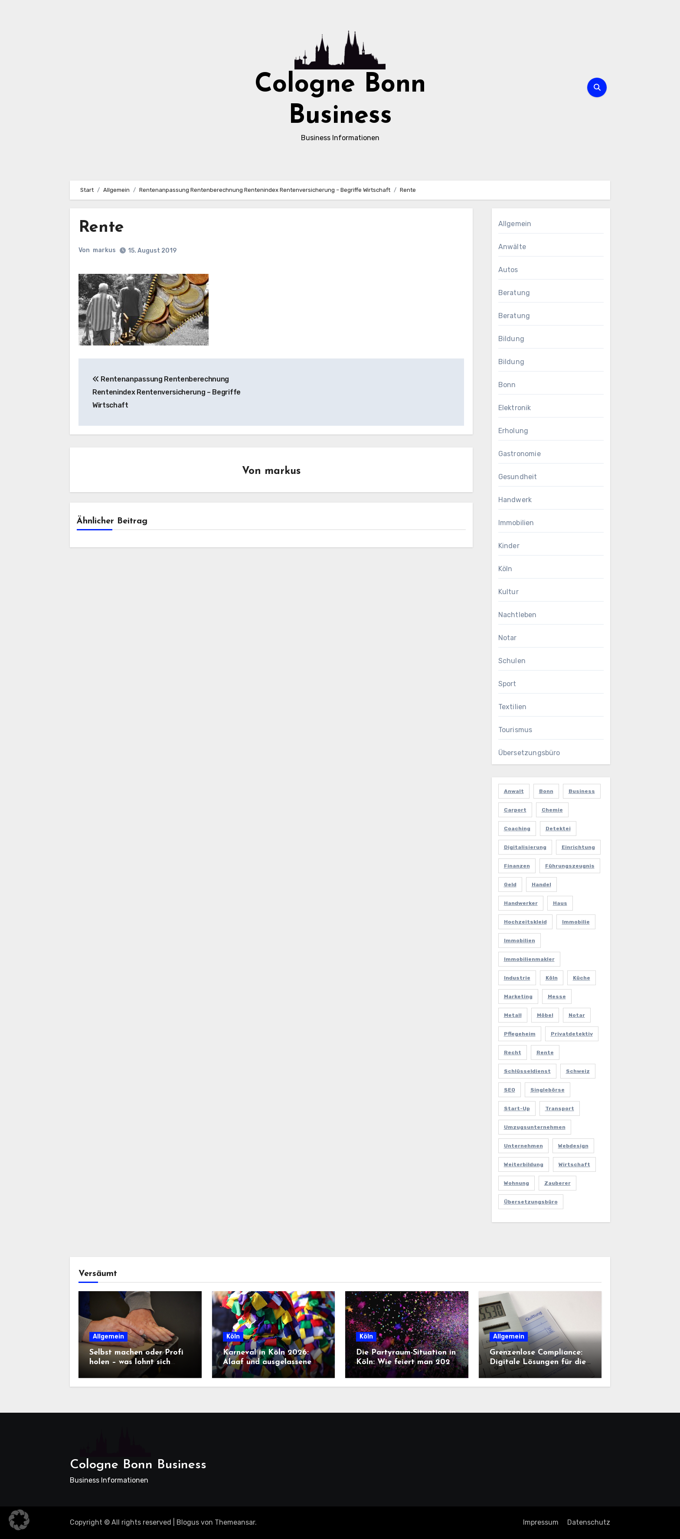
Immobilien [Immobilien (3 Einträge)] (519, 940)
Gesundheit (517, 477)
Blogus (188, 1522)
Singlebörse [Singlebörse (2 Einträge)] (547, 1090)
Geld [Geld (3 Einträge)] (510, 884)
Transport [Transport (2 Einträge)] (559, 1108)
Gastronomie (519, 454)
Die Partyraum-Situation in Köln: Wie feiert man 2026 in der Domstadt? (406, 1361)
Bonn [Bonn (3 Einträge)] (546, 791)
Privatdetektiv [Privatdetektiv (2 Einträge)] (572, 1034)
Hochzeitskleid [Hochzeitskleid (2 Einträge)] (525, 922)
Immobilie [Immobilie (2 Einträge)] (576, 922)
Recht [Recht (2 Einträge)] (512, 1052)
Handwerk (515, 500)
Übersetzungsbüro (529, 753)
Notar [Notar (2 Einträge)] (577, 1015)
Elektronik (514, 408)
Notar (507, 638)
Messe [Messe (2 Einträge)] (557, 996)
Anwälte (512, 247)
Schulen (512, 661)
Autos (508, 270)
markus (104, 250)
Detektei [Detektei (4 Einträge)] (558, 828)
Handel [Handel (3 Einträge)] (541, 884)
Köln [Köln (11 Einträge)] (552, 978)
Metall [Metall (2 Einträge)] (513, 1015)
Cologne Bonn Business (138, 1465)
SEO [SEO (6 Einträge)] (509, 1090)
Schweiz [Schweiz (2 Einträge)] (578, 1071)
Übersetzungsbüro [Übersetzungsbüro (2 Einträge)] (531, 1202)
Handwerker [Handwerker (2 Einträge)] (521, 903)
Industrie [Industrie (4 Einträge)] (517, 978)
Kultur (508, 592)
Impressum (541, 1522)
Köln (505, 569)
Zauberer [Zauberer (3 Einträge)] (557, 1183)
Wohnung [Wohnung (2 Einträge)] (516, 1183)
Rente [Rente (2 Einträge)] (545, 1052)
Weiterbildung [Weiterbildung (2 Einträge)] (523, 1164)
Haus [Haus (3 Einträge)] (560, 903)
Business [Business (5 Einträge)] (582, 791)
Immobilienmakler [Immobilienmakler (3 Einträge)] (529, 959)
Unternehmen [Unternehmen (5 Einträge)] (523, 1146)
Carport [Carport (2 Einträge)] (515, 810)
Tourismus (515, 730)
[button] (19, 1520)
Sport (507, 684)
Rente (101, 227)
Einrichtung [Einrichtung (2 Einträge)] (578, 847)
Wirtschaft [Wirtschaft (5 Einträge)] (574, 1164)
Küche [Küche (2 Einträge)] (581, 978)
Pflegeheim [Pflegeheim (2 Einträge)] (520, 1034)
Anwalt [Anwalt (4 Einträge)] (514, 791)
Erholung (513, 431)
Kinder (509, 546)
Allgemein (515, 224)
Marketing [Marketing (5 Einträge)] (518, 996)
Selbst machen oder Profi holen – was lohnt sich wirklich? (136, 1361)
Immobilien (516, 523)
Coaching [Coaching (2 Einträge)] (517, 828)
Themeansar (235, 1522)
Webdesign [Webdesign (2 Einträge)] (573, 1146)
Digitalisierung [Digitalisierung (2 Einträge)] (525, 847)
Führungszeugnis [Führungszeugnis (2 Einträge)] (570, 866)
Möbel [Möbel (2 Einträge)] (545, 1015)
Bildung (511, 339)
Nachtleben (517, 615)
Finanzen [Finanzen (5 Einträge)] (517, 866)
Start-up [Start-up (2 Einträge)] (517, 1108)
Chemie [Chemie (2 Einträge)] (552, 810)
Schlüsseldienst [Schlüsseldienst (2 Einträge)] (527, 1071)
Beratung (514, 293)
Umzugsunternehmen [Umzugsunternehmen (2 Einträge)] (535, 1127)
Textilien (512, 707)
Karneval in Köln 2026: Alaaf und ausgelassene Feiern (267, 1361)
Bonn (507, 385)
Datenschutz (588, 1522)
